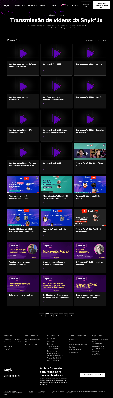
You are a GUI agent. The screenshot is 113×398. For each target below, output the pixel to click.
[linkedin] (10, 376)
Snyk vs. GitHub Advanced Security (99, 340)
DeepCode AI (8, 346)
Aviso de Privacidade (41, 392)
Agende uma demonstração (78, 344)
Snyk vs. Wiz (95, 351)
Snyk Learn (50, 344)
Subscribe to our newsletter (93, 375)
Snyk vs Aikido (95, 354)
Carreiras (72, 347)
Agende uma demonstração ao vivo (101, 5)
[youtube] (7, 376)
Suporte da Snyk (52, 351)
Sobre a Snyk (73, 339)
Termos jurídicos (31, 392)
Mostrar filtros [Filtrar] (15, 40)
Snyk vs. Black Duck (97, 349)
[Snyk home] (7, 5)
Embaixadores (73, 352)
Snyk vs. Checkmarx (97, 346)
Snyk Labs (50, 341)
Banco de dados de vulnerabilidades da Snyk (55, 354)
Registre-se (86, 5)
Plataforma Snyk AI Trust (12, 339)
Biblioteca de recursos (32, 339)
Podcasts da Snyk (31, 344)
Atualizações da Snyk (54, 358)
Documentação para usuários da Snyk (53, 347)
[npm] (16, 376)
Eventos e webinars (75, 350)
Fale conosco (73, 342)
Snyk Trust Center (53, 361)
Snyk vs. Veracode (96, 344)
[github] (13, 376)
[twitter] (5, 376)
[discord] (19, 376)
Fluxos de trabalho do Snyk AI (12, 343)
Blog (26, 342)
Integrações (7, 349)
